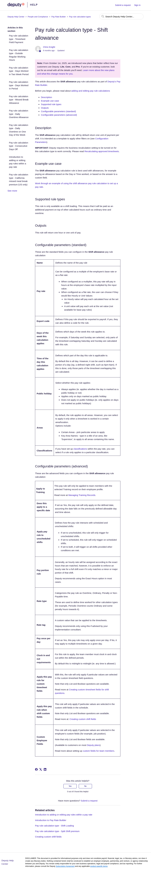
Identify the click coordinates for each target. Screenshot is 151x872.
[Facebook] (36, 769)
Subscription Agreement (65, 866)
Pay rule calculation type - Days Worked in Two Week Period (19, 71)
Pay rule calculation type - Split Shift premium (57, 831)
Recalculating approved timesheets (101, 151)
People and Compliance (38, 17)
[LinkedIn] (45, 769)
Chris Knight (49, 47)
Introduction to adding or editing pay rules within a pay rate (17, 162)
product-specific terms (98, 866)
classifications (80, 449)
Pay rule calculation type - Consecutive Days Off (18, 146)
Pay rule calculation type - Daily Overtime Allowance (19, 113)
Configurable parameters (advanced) (59, 115)
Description (46, 97)
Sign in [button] (137, 5)
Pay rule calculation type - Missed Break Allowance (19, 99)
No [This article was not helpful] (85, 786)
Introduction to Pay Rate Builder (50, 820)
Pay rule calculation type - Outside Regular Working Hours (18, 55)
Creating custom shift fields (83, 719)
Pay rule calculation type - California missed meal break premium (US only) (18, 179)
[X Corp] (40, 769)
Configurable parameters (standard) (58, 111)
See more (12, 190)
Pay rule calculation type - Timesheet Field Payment (18, 39)
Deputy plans (93, 745)
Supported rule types (51, 104)
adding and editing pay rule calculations (90, 91)
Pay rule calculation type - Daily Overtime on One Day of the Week (18, 130)
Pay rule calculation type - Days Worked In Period (18, 85)
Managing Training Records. (82, 495)
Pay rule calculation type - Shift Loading (54, 825)
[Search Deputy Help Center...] (121, 16)
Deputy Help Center (16, 17)
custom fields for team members (98, 751)
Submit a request (123, 5)
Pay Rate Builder (58, 17)
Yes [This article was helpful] (70, 786)
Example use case (50, 101)
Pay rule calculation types (80, 17)
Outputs (45, 108)
